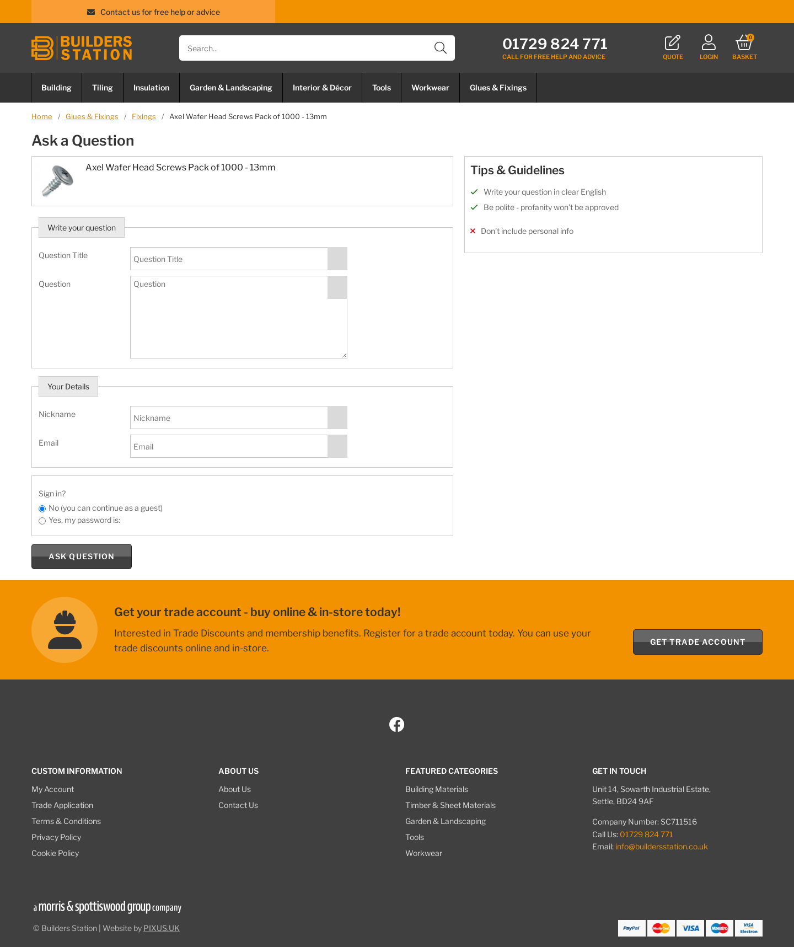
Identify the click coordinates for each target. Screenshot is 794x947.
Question (55, 283)
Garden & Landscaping (231, 87)
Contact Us (238, 805)
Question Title (63, 255)
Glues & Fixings (498, 87)
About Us (234, 789)
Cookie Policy (55, 853)
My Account (52, 789)
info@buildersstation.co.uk (661, 846)
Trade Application (62, 805)
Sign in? (52, 493)
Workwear (430, 87)
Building (56, 87)
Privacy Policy (56, 837)
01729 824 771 (646, 834)
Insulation (151, 87)
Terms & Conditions (66, 821)
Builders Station (81, 48)
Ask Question (82, 556)
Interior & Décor (322, 87)
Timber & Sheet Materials (450, 805)
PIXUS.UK (161, 928)
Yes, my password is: (84, 520)
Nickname (57, 414)
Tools (381, 87)
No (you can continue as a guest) (106, 507)
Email (48, 442)
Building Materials (436, 789)
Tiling (102, 87)
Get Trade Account (697, 641)
